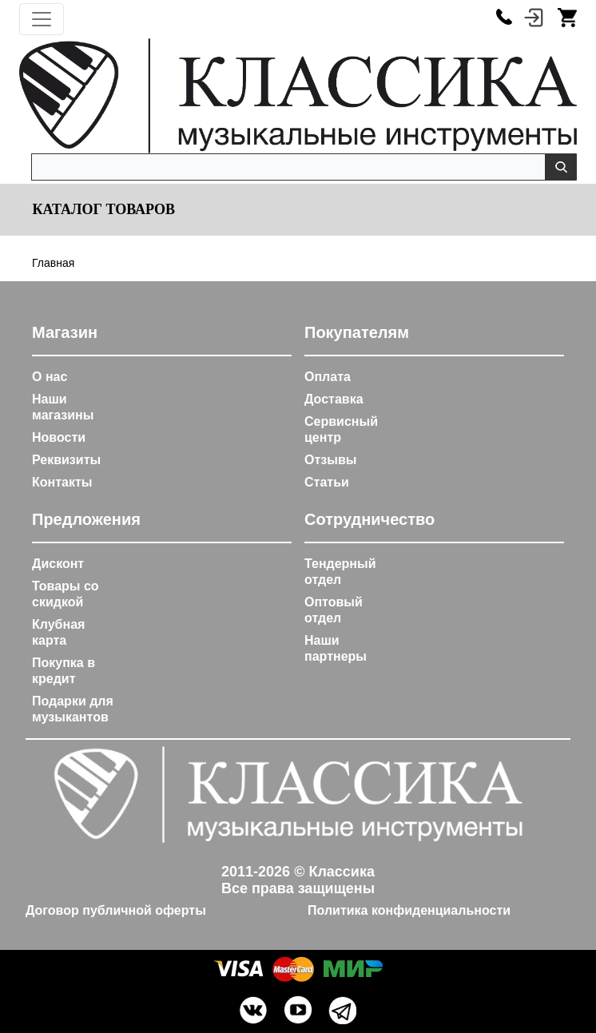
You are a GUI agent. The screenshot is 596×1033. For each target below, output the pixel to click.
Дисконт (58, 563)
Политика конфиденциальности (409, 910)
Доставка (334, 399)
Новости (58, 437)
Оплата (327, 376)
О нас (49, 376)
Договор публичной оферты (116, 910)
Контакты (62, 482)
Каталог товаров (102, 209)
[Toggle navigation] (41, 19)
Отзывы (330, 460)
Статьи (326, 482)
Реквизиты (66, 460)
